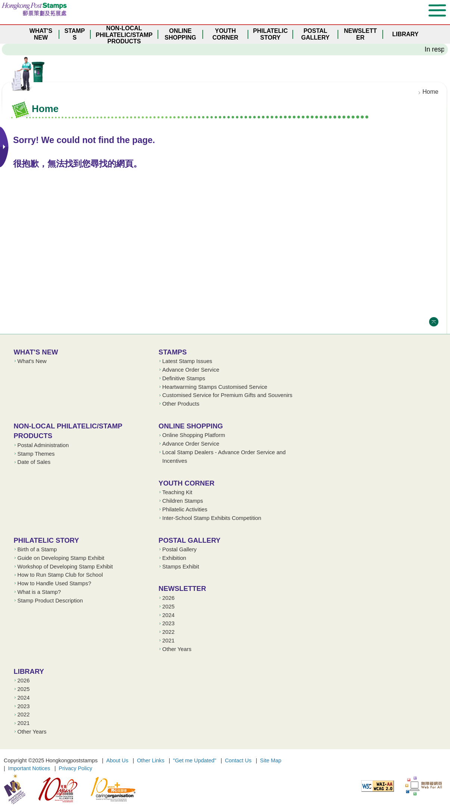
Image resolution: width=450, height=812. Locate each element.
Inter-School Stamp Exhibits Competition (211, 518)
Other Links (151, 760)
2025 (168, 607)
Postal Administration (43, 445)
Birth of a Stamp (37, 549)
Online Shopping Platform (193, 435)
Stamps (173, 352)
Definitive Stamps (183, 378)
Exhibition (174, 558)
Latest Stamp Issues (187, 361)
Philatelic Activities (185, 509)
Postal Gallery (190, 540)
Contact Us (238, 760)
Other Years (177, 649)
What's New (36, 352)
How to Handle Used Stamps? (54, 583)
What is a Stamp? (39, 592)
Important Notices (29, 768)
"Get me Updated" (194, 760)
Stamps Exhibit (180, 567)
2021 (168, 641)
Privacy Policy (75, 768)
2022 (168, 632)
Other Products (180, 404)
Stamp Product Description (50, 601)
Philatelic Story (46, 540)
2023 (168, 623)
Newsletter (182, 588)
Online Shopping (191, 426)
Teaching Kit (177, 492)
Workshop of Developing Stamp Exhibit (65, 567)
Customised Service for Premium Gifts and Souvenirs (227, 395)
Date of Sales (34, 462)
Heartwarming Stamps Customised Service (214, 387)
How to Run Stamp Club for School (60, 575)
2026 (168, 598)
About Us (117, 760)
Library (29, 671)
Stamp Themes (36, 454)
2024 (168, 615)
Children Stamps (182, 501)
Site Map (270, 760)
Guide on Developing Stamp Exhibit (61, 558)
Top (433, 321)
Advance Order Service (190, 370)
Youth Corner (187, 483)
